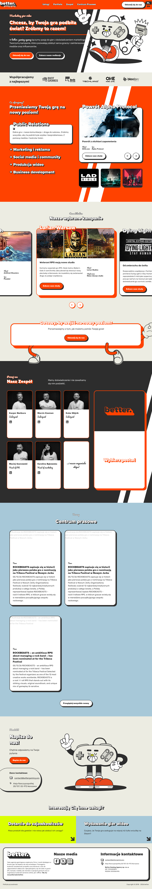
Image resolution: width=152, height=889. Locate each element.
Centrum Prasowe (86, 4)
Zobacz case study (93, 155)
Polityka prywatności (10, 884)
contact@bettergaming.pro (26, 778)
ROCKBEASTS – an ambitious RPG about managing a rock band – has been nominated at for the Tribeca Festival (33, 657)
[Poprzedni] (127, 156)
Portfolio (57, 4)
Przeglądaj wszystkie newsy (76, 703)
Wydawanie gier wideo (86, 817)
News (15, 563)
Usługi (45, 4)
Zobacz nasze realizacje (50, 55)
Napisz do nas (19, 760)
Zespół (69, 4)
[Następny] (136, 156)
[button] (80, 305)
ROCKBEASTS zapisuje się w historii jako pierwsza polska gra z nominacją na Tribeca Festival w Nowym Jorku (34, 570)
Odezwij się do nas (21, 55)
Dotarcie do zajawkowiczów (12, 817)
